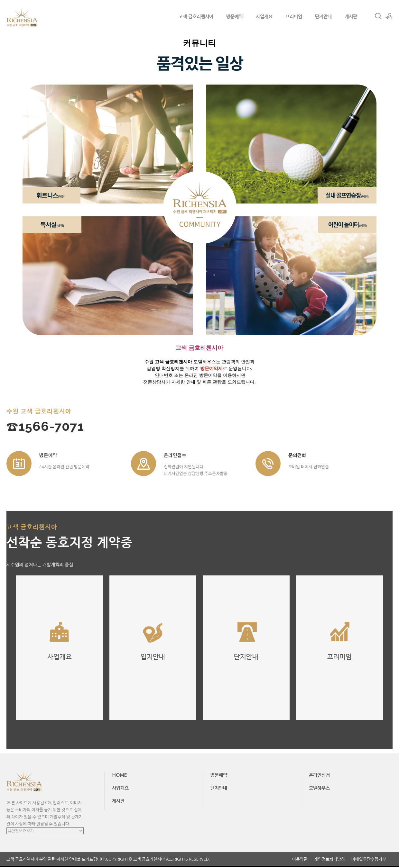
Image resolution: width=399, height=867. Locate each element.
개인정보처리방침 (329, 859)
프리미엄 (293, 16)
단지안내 (323, 16)
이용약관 (300, 859)
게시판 (351, 16)
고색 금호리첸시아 (196, 16)
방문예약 (234, 16)
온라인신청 (319, 775)
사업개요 (264, 16)
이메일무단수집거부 (368, 859)
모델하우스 (319, 787)
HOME (119, 775)
